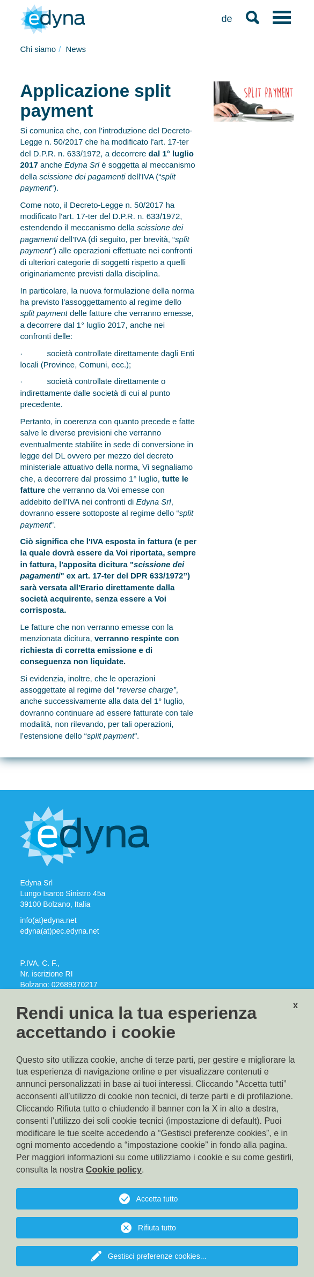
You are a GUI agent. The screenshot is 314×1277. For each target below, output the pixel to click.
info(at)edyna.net (48, 920)
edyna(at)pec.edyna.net (59, 931)
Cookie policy (114, 1169)
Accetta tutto (157, 1199)
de (226, 18)
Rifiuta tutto (157, 1227)
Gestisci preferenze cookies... (157, 1256)
